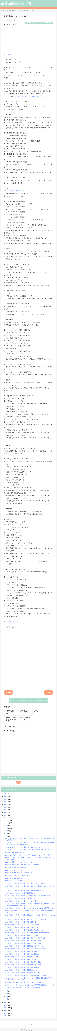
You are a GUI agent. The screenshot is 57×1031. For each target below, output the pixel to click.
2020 (6, 810)
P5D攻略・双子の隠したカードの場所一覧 (18, 873)
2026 (6, 794)
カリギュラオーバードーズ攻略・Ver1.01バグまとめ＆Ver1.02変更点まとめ (29, 908)
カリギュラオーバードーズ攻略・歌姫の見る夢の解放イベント (25, 930)
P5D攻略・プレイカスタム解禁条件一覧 (18, 875)
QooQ (31, 1030)
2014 (6, 1010)
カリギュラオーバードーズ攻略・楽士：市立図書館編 (22, 954)
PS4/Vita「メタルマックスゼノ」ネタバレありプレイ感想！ (24, 982)
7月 (7, 831)
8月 (7, 828)
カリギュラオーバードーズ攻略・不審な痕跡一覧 (20, 922)
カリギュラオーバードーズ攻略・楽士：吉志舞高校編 (22, 967)
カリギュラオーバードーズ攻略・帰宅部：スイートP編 (22, 973)
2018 (6, 815)
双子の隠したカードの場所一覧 (28, 96)
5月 (7, 836)
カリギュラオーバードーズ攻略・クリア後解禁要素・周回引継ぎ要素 (27, 932)
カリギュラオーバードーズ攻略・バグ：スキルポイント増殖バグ (25, 883)
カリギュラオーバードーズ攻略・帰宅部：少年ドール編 (23, 964)
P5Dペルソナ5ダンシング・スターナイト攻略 (39, 22)
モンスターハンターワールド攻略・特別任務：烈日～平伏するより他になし (29, 850)
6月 (7, 833)
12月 (7, 817)
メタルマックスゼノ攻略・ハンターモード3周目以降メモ (23, 987)
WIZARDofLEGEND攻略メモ (14, 852)
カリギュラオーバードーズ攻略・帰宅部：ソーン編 (21, 935)
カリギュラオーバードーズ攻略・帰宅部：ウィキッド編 (23, 943)
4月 (7, 991)
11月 (7, 820)
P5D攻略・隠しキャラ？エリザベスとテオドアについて (23, 862)
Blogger (31, 1024)
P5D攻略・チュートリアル (13, 881)
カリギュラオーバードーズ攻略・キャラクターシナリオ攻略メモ (25, 919)
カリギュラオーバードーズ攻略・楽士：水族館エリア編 (23, 940)
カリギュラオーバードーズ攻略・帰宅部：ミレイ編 (21, 956)
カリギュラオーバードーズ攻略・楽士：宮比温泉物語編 (23, 962)
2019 (6, 812)
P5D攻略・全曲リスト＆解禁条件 (15, 867)
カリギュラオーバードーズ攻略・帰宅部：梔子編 (20, 959)
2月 (7, 996)
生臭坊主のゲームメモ (16, 3)
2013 (6, 1013)
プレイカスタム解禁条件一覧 (15, 191)
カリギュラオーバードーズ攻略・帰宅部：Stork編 (21, 970)
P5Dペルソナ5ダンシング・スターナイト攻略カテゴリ (28, 700)
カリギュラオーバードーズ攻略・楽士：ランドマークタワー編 (25, 938)
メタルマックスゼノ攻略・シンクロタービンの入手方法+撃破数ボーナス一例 (29, 985)
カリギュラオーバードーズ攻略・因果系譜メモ (20, 898)
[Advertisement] (28, 39)
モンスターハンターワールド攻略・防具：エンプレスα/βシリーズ (26, 847)
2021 (6, 807)
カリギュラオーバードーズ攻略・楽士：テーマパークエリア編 (25, 948)
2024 (6, 799)
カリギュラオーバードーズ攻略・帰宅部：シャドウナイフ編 (24, 946)
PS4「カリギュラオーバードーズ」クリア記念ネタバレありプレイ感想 (27, 855)
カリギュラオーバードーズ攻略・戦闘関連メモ (20, 893)
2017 (6, 1002)
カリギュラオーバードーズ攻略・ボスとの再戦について (23, 927)
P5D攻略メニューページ (13, 54)
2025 (6, 796)
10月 (7, 823)
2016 (6, 1005)
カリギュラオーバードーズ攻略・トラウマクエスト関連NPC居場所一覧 (28, 896)
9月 (7, 825)
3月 (7, 994)
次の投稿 (9, 692)
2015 (6, 1008)
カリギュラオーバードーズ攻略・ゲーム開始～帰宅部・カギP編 (25, 975)
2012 (6, 1015)
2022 (6, 804)
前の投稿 (48, 692)
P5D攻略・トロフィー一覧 (13, 870)
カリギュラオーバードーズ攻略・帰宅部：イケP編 (21, 951)
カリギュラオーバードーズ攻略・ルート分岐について (22, 924)
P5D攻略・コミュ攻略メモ (13, 878)
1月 (7, 999)
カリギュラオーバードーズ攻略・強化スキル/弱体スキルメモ (24, 890)
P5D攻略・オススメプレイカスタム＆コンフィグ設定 (22, 864)
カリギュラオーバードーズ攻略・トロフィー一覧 (20, 901)
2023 (6, 802)
